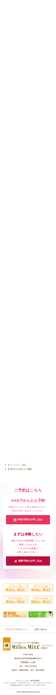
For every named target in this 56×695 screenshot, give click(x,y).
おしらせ (12, 460)
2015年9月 (13, 438)
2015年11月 (13, 434)
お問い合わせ (40, 629)
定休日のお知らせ (17, 469)
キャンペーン (14, 465)
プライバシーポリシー (15, 629)
